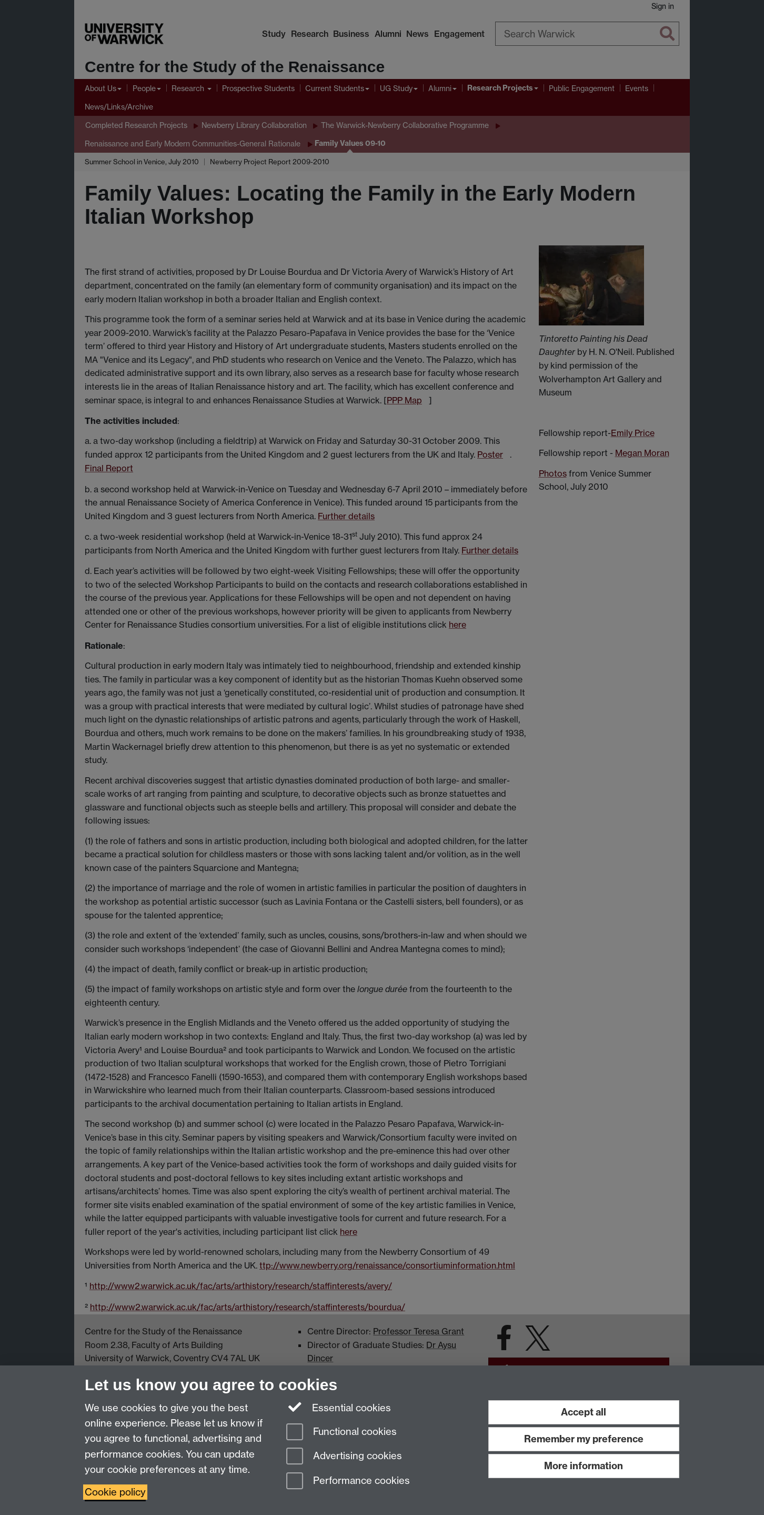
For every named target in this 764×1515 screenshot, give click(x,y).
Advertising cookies (344, 1457)
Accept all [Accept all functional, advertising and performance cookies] (583, 1412)
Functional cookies (341, 1432)
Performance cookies (348, 1481)
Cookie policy (115, 1492)
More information (583, 1466)
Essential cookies (338, 1407)
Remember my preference (584, 1439)
